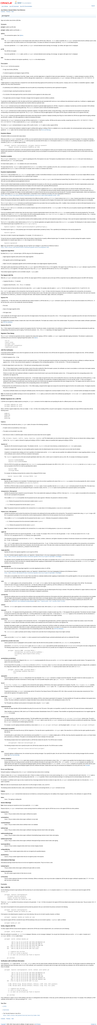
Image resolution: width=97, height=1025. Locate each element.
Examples (87, 765)
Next (12, 11)
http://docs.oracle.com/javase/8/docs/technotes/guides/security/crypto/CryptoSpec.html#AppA (32, 556)
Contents (3, 11)
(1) (4, 1006)
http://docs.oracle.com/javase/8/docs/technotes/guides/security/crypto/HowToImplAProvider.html (30, 195)
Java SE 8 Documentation (26, 6)
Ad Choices (37, 1024)
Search (93, 5)
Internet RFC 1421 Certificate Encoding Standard (22, 601)
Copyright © (3, 1024)
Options (21, 35)
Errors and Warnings (46, 130)
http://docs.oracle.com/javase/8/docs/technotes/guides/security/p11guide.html (25, 247)
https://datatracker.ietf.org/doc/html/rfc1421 (51, 601)
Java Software (4, 6)
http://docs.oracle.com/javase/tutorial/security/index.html (21, 1015)
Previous (8, 11)
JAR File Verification (7, 322)
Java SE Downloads (14, 6)
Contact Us (93, 1024)
